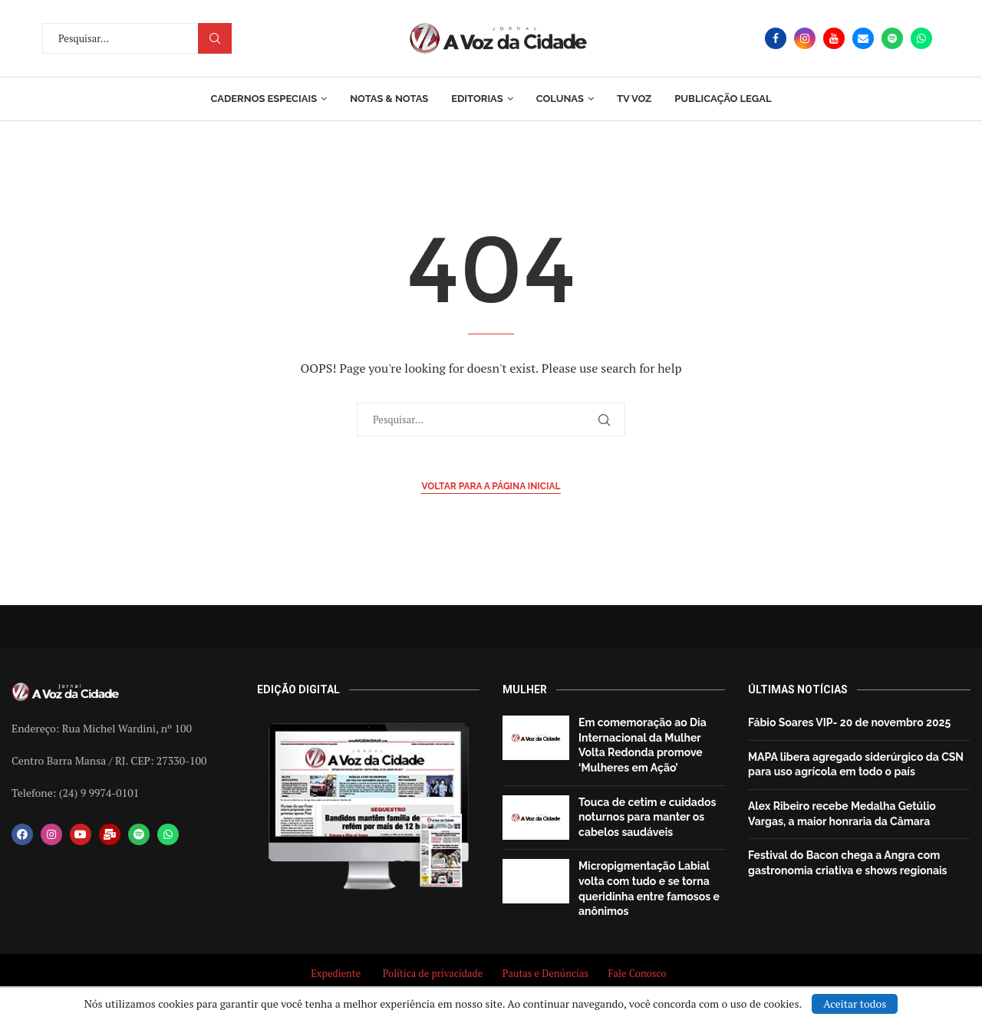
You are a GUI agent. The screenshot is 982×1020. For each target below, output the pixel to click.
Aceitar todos (854, 1003)
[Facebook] (775, 38)
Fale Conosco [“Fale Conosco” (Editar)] (639, 973)
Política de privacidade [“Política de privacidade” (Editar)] (433, 973)
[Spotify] (892, 38)
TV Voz (634, 98)
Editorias (477, 98)
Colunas (560, 98)
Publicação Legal (722, 98)
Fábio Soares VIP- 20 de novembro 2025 (849, 722)
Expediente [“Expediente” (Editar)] (336, 973)
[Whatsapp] (921, 38)
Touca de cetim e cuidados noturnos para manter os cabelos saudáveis (647, 817)
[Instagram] (805, 38)
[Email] (863, 38)
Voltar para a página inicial (490, 486)
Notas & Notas (389, 98)
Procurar (215, 38)
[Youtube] (834, 38)
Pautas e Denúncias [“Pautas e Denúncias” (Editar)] (545, 973)
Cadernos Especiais (263, 98)
